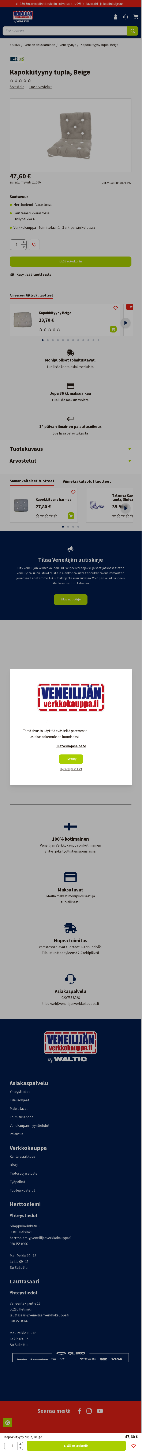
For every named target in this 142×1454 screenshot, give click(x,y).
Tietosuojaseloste (71, 746)
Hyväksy (71, 759)
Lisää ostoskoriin (76, 1446)
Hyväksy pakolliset (71, 769)
